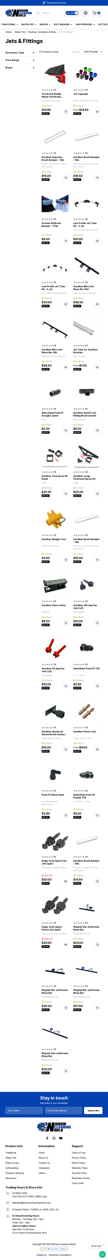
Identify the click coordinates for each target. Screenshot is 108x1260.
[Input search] (47, 13)
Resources (10, 1178)
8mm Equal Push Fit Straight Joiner (52, 414)
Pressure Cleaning (14, 1173)
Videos (42, 1173)
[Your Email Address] (63, 1110)
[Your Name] (24, 1110)
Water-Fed (10, 1157)
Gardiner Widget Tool (54, 539)
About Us (43, 1157)
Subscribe (93, 1110)
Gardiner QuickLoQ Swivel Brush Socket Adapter (53, 734)
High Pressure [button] (84, 24)
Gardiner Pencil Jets (84, 731)
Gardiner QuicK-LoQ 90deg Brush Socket (84, 414)
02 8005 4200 (19, 1193)
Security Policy (79, 1173)
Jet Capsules (80, 93)
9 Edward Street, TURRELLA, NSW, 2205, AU (35, 1209)
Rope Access (12, 1162)
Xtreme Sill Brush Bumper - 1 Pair (51, 224)
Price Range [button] (12, 60)
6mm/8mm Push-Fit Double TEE (84, 796)
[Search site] (38, 13)
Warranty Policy (80, 1168)
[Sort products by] (92, 52)
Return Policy (78, 1162)
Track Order (78, 1183)
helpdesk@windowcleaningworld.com (31, 1202)
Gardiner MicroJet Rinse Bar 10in (83, 288)
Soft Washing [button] (62, 24)
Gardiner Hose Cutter (54, 605)
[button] (86, 13)
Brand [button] (8, 67)
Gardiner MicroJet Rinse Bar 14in (52, 351)
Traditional (10, 1152)
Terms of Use (79, 1152)
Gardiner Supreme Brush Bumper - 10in (53, 158)
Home (42, 1152)
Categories (44, 1168)
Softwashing (11, 1168)
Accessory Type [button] (14, 52)
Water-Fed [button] (27, 24)
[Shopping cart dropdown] (97, 13)
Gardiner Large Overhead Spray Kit (84, 477)
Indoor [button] (44, 24)
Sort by (76, 51)
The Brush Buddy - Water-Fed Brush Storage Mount (52, 96)
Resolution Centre (81, 1178)
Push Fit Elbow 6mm (53, 794)
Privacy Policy (79, 1157)
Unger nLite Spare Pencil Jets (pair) (52, 928)
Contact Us (44, 1162)
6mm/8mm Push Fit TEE (86, 668)
